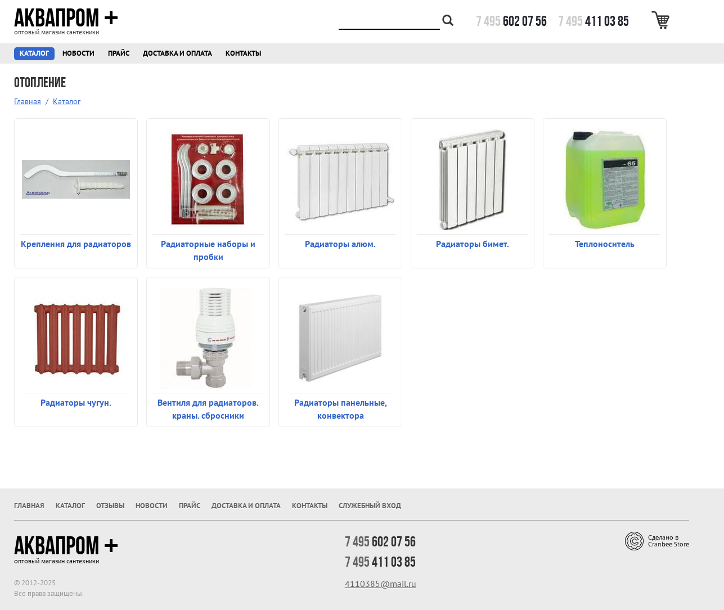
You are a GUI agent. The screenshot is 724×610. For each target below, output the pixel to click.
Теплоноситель (605, 243)
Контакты (243, 53)
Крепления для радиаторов (76, 243)
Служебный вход (370, 505)
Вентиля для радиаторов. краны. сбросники (208, 409)
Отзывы (110, 505)
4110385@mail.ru (380, 583)
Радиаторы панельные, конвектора (340, 409)
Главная (27, 101)
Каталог (34, 53)
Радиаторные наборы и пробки (208, 250)
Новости (78, 53)
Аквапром (66, 18)
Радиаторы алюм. (340, 243)
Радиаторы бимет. (472, 243)
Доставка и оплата (177, 53)
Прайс (118, 53)
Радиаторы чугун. (76, 402)
